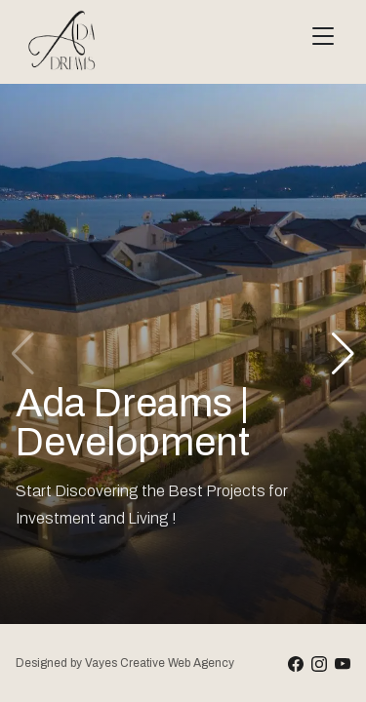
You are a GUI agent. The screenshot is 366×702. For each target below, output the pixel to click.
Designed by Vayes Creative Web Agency (125, 663)
